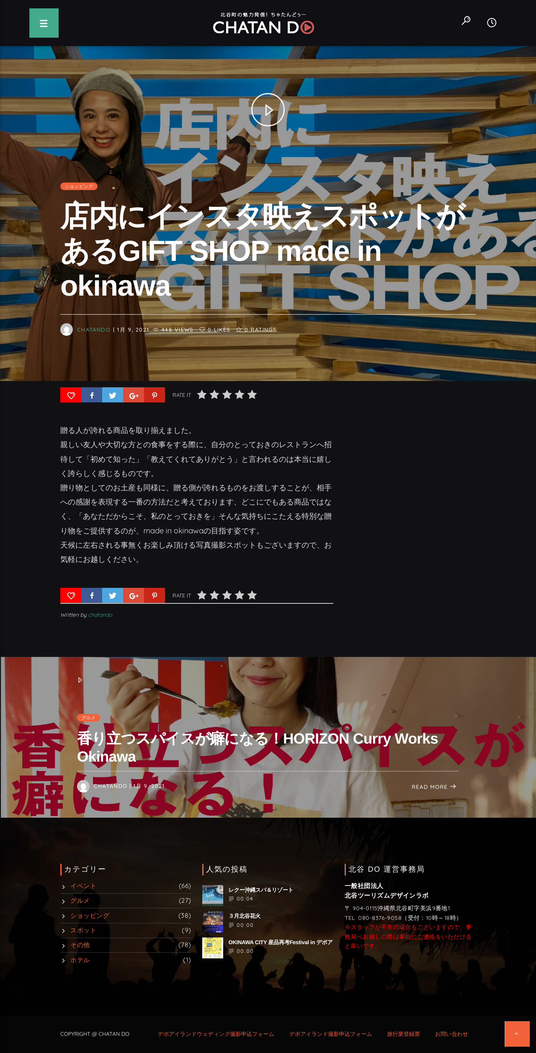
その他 (80, 945)
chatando (94, 342)
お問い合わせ (451, 1034)
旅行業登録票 (403, 1034)
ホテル (80, 960)
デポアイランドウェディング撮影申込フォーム (216, 1034)
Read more (434, 787)
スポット (83, 930)
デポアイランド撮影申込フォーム (330, 1034)
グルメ (89, 718)
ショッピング (79, 199)
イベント (83, 886)
